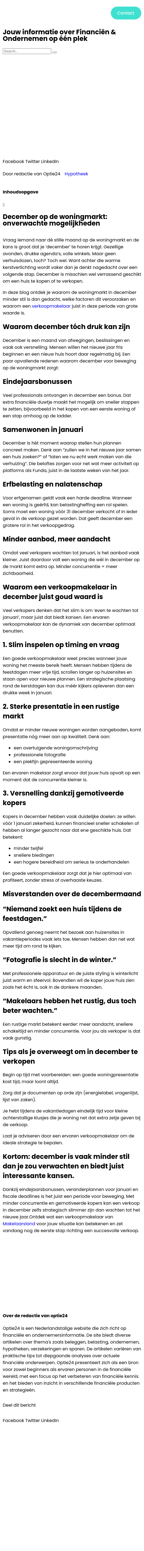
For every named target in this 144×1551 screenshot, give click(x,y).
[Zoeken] (54, 52)
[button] (69, 13)
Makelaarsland (19, 1224)
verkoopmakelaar (51, 306)
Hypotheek (76, 174)
